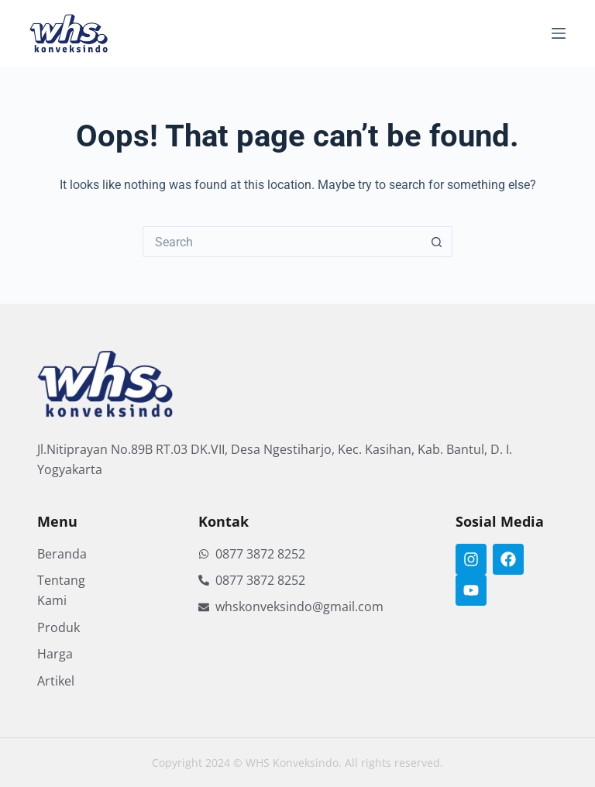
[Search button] (436, 241)
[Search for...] (282, 241)
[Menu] (559, 33)
